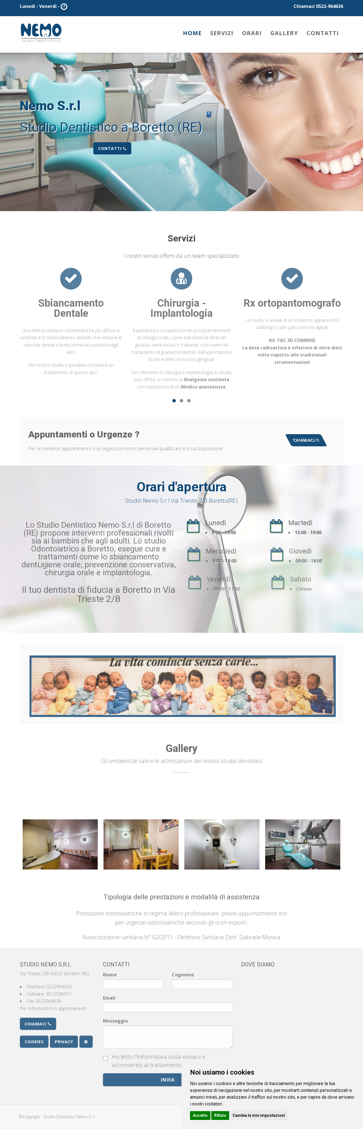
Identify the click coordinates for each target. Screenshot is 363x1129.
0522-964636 (329, 6)
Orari (252, 33)
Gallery (284, 33)
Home (192, 33)
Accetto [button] (200, 1115)
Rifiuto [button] (220, 1115)
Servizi (221, 33)
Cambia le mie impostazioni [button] (259, 1115)
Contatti (323, 33)
